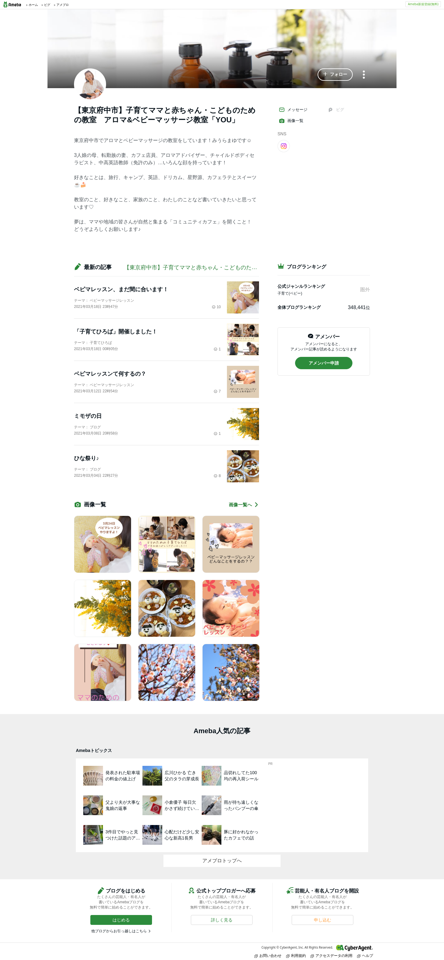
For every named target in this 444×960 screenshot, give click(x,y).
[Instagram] (284, 145)
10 (216, 307)
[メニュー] (364, 75)
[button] (335, 74)
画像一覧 (291, 121)
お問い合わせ (268, 955)
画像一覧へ (244, 505)
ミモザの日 (88, 416)
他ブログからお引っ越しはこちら (119, 931)
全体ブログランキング (299, 307)
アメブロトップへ (222, 860)
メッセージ (293, 110)
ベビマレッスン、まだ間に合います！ (121, 289)
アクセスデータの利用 (331, 955)
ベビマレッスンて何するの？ (110, 374)
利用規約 (296, 955)
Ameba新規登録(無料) (423, 4)
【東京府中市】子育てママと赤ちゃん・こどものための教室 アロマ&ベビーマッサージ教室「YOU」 (251, 267)
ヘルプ (365, 955)
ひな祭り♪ (86, 458)
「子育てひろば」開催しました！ (115, 332)
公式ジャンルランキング (301, 286)
